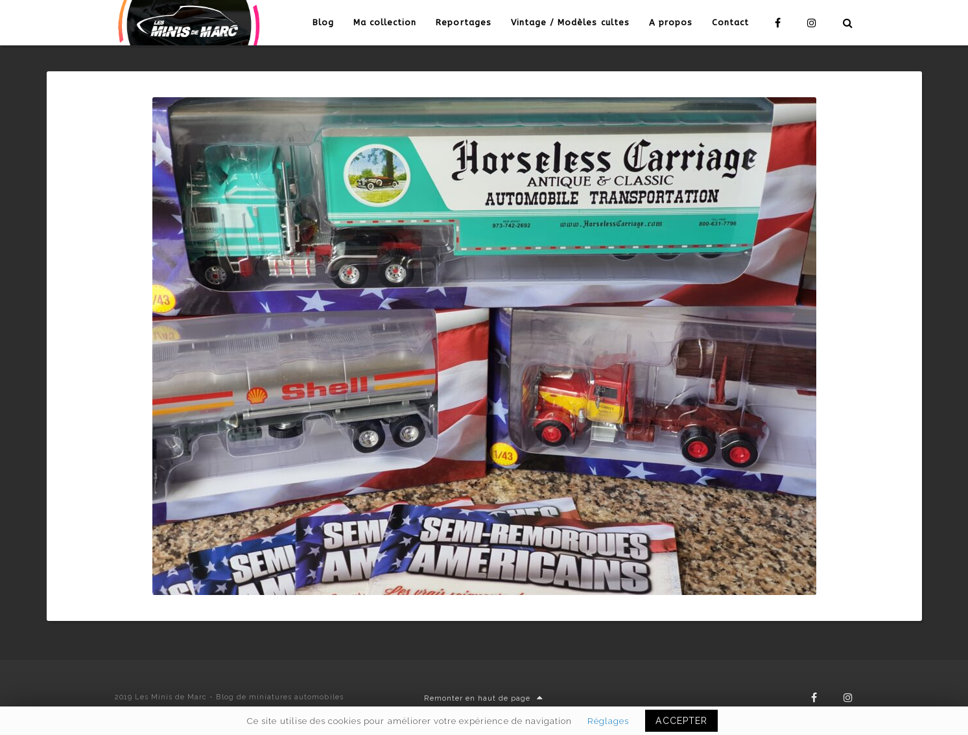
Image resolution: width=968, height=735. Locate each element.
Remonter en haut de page (483, 698)
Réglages (608, 721)
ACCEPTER (681, 721)
